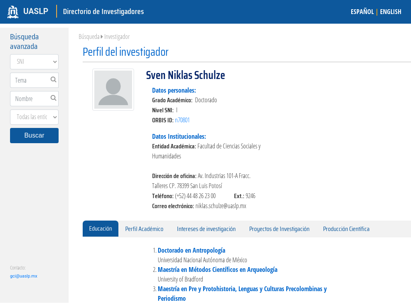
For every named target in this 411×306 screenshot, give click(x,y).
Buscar (34, 135)
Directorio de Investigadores (103, 11)
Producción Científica (346, 229)
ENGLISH (390, 11)
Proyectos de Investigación (279, 229)
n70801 (182, 120)
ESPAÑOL (362, 11)
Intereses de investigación (206, 229)
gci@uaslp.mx (23, 276)
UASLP (35, 11)
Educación (100, 228)
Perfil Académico (144, 229)
